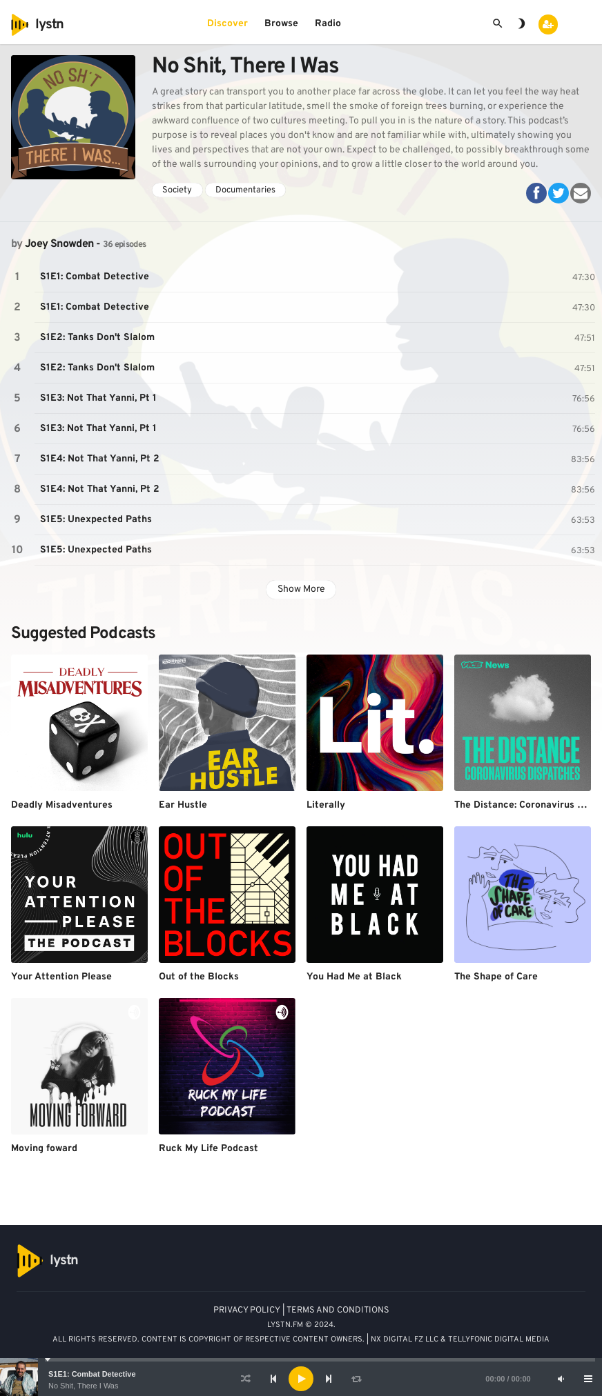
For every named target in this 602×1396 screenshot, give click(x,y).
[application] (301, 1379)
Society (177, 190)
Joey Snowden (59, 244)
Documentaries (245, 190)
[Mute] (560, 1379)
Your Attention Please (61, 977)
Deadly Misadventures (62, 805)
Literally (326, 805)
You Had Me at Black (354, 977)
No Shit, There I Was (83, 1386)
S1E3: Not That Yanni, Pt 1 (98, 398)
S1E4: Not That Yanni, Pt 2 (99, 459)
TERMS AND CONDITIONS (338, 1310)
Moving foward (44, 1149)
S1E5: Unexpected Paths (96, 520)
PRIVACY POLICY (246, 1310)
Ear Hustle (183, 805)
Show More (301, 589)
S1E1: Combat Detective (92, 1374)
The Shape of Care (496, 977)
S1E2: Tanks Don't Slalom (97, 337)
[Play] (301, 1378)
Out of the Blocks (199, 977)
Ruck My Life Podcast (208, 1149)
